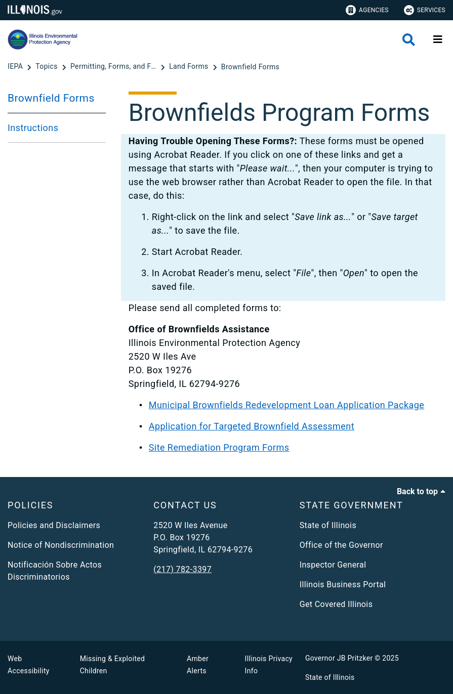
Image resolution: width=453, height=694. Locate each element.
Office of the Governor (341, 545)
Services (424, 10)
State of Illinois (328, 525)
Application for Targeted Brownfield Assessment (251, 426)
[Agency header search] (408, 39)
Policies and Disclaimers (54, 525)
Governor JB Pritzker (339, 658)
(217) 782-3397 (182, 569)
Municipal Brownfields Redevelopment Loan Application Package (286, 405)
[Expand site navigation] (437, 39)
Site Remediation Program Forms (219, 447)
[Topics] (47, 67)
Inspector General (333, 565)
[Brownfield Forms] (250, 67)
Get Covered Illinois (336, 604)
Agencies (367, 10)
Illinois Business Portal (343, 584)
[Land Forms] (189, 67)
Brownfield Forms (51, 98)
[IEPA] (16, 67)
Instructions (33, 127)
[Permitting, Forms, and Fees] (114, 67)
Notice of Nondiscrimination (61, 545)
